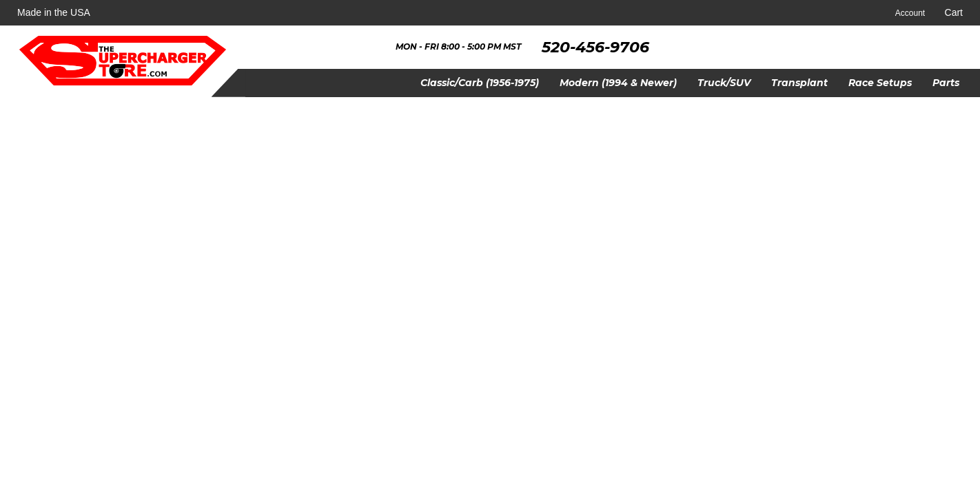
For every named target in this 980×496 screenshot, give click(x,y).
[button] (479, 83)
